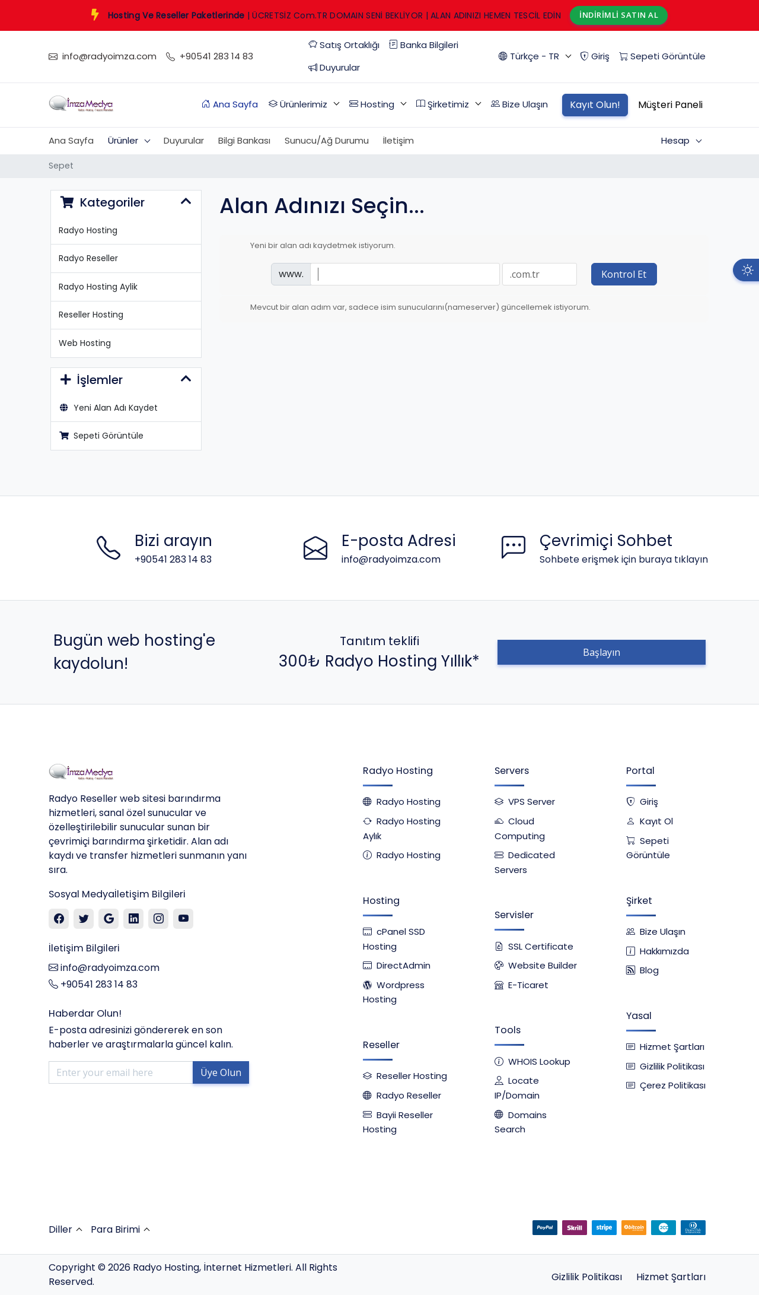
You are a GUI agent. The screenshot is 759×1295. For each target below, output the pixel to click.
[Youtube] (183, 919)
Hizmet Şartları (671, 1277)
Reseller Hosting (91, 314)
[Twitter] (84, 919)
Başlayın (601, 652)
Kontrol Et (623, 274)
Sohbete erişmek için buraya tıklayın (624, 559)
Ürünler (124, 140)
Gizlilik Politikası (586, 1277)
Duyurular (184, 140)
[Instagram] (159, 919)
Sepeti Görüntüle (101, 436)
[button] (534, 56)
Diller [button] (60, 1229)
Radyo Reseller (88, 258)
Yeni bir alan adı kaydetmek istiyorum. (313, 245)
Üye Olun (220, 1072)
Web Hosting (85, 343)
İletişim (398, 140)
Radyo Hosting (88, 230)
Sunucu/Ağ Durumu (327, 140)
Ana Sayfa (71, 140)
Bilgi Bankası (244, 140)
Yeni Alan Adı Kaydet (108, 408)
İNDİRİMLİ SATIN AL (618, 14)
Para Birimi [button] (115, 1229)
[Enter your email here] (121, 1072)
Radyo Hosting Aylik (98, 287)
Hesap (676, 140)
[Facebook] (59, 919)
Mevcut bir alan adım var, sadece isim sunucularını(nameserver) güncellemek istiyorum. (411, 307)
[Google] (109, 919)
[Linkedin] (134, 919)
